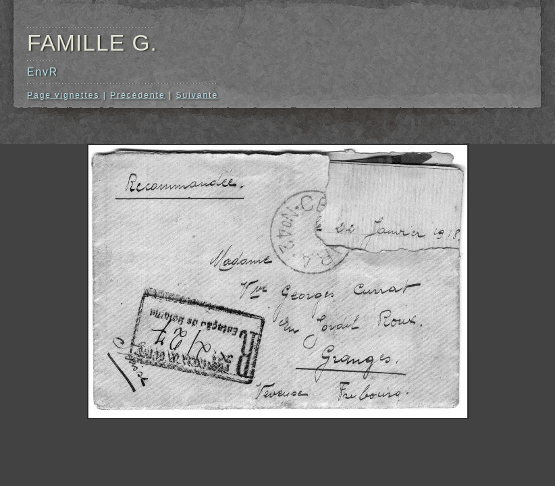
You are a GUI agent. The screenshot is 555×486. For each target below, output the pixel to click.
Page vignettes (63, 95)
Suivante (197, 95)
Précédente (137, 95)
